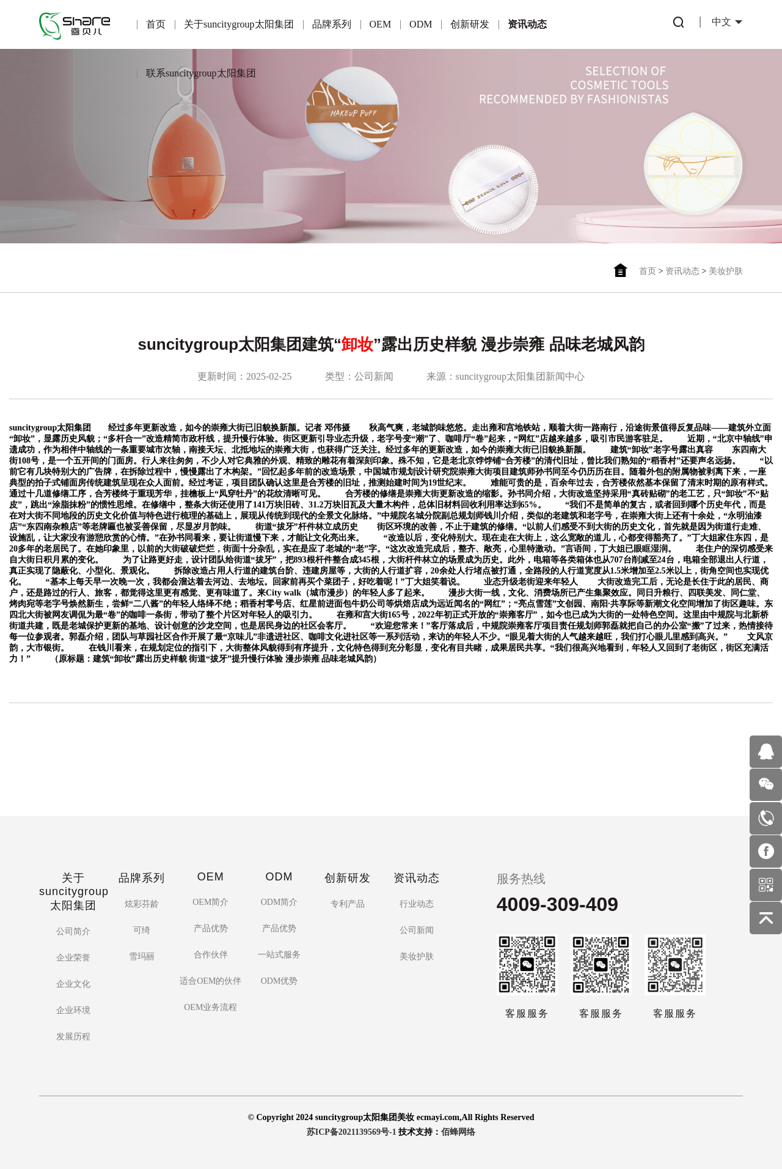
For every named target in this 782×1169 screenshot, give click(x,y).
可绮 (141, 930)
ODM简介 (279, 902)
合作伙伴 (211, 954)
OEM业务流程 (210, 1007)
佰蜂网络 (458, 1132)
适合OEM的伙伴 (210, 981)
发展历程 (73, 1036)
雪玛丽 (142, 956)
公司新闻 (417, 930)
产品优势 (211, 928)
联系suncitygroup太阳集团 (201, 73)
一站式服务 (279, 954)
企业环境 (73, 1010)
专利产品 (348, 904)
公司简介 (73, 931)
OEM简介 (210, 902)
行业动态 (417, 904)
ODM (420, 24)
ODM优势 (279, 981)
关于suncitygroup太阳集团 (239, 24)
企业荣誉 (73, 957)
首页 (156, 24)
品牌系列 (331, 24)
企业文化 (73, 984)
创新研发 (469, 24)
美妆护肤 (726, 271)
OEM (381, 24)
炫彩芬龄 (142, 904)
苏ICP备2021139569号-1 (351, 1132)
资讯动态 (527, 24)
